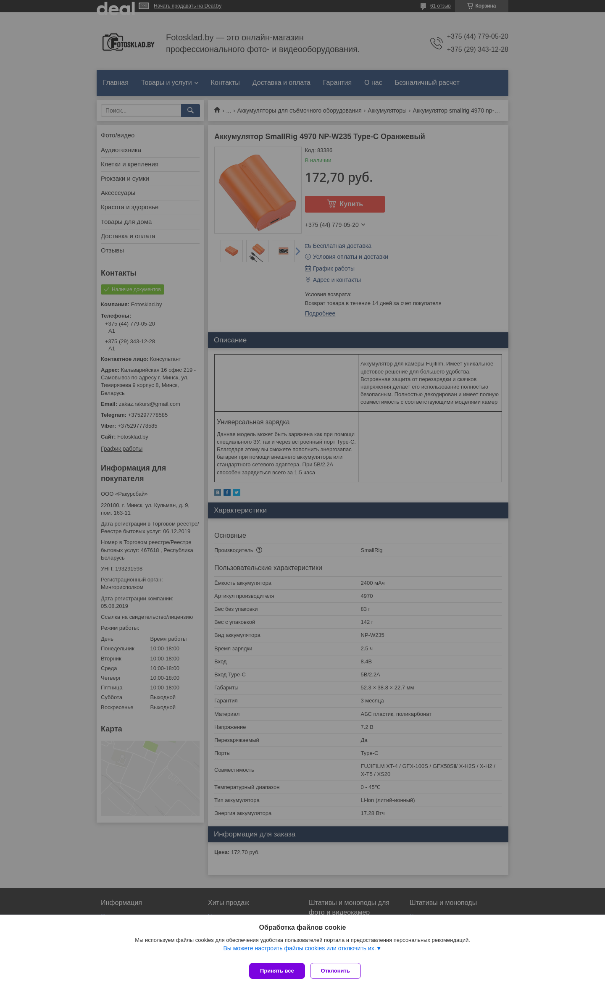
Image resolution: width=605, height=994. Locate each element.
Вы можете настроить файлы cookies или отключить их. (299, 951)
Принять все (277, 971)
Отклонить (338, 971)
